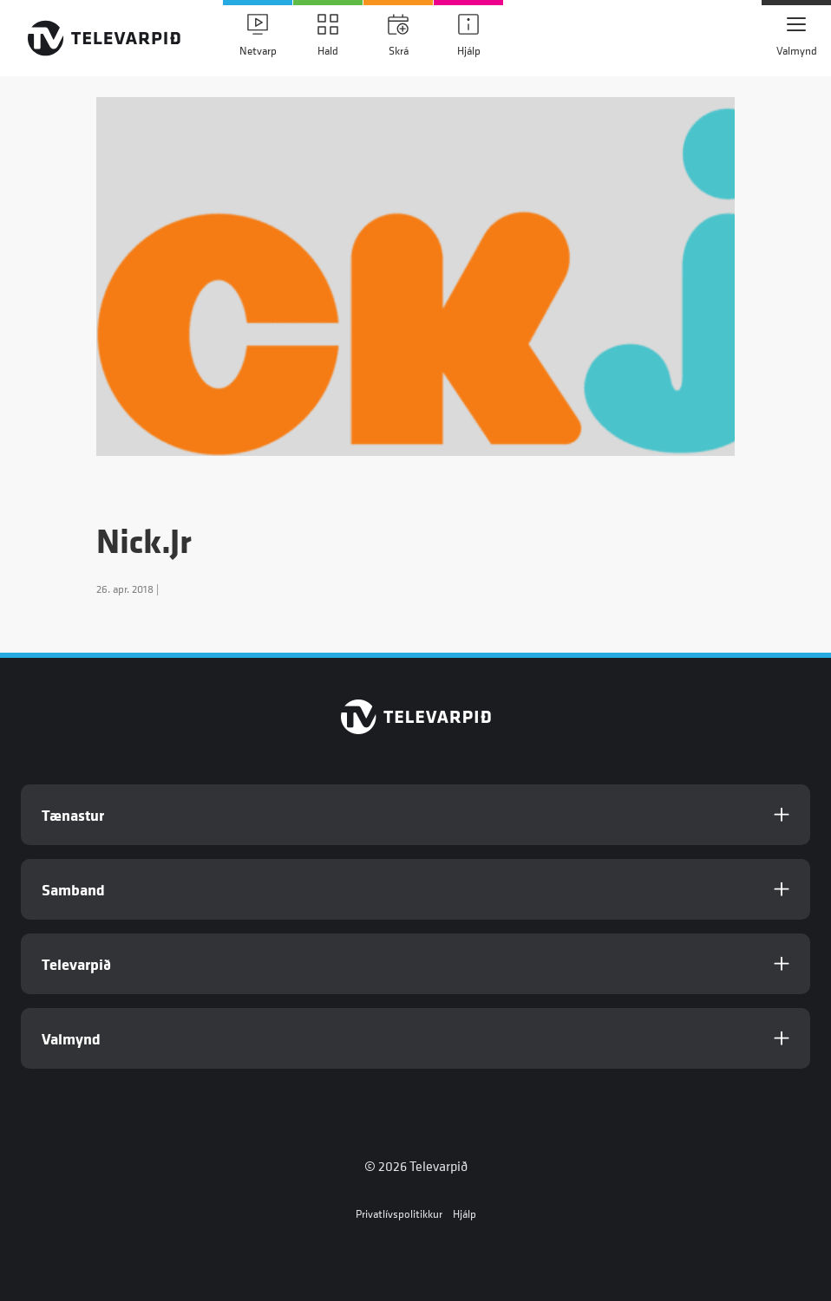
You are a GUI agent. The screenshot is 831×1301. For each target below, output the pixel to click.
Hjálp (464, 1214)
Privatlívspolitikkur (399, 1214)
